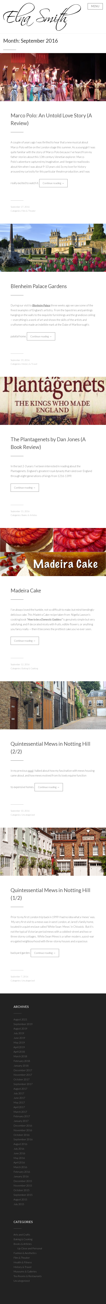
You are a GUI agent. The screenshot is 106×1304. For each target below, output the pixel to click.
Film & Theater (29, 211)
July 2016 (19, 1148)
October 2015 (21, 1190)
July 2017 (19, 1093)
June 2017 (19, 1097)
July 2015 (19, 1204)
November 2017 (23, 1074)
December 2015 (23, 1180)
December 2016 (23, 1125)
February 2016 (22, 1171)
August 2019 (20, 1028)
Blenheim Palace (41, 305)
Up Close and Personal (29, 1248)
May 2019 (19, 1042)
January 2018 (21, 1065)
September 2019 (23, 1023)
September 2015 (23, 1194)
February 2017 (22, 1116)
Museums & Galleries (25, 1271)
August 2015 (20, 1199)
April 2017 (19, 1107)
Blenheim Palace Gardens (39, 286)
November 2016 (23, 1130)
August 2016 (20, 1143)
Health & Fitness (23, 1262)
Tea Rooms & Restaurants (28, 1276)
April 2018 (19, 1051)
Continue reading (55, 184)
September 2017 (23, 1083)
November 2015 (23, 1185)
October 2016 (21, 1134)
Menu (95, 6)
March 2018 (20, 1056)
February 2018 (22, 1060)
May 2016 (19, 1157)
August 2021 (20, 1019)
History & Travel (29, 364)
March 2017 (20, 1111)
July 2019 (19, 1033)
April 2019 (19, 1047)
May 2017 (19, 1102)
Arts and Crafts (22, 1234)
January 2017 (21, 1120)
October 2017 (21, 1079)
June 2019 (19, 1037)
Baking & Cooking (30, 668)
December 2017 (23, 1070)
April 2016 (19, 1162)
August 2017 (20, 1088)
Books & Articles (29, 515)
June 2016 (19, 1153)
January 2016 (21, 1176)
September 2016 (23, 1139)
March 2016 (20, 1167)
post (30, 770)
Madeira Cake (26, 590)
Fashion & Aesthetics (25, 1252)
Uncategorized (28, 815)
